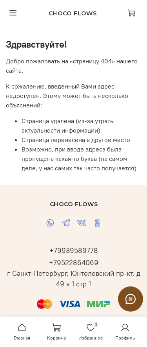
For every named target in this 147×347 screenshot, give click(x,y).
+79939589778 (73, 250)
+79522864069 (73, 262)
